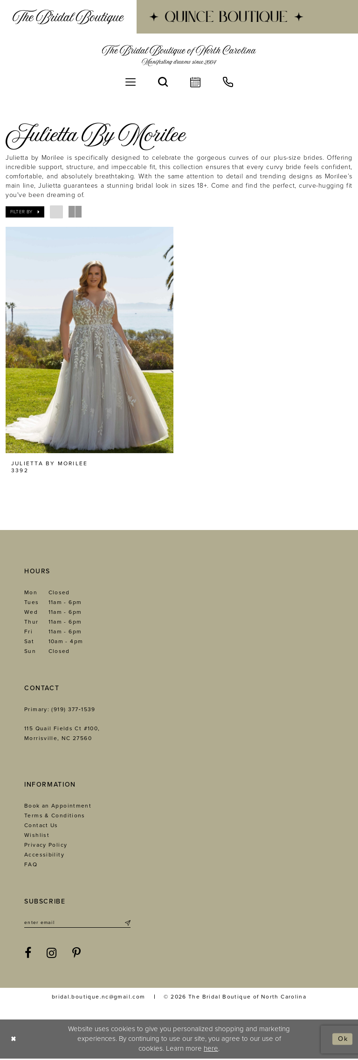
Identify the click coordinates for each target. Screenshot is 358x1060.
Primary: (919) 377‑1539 (60, 710)
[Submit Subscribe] (127, 923)
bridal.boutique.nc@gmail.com (98, 997)
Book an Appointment (57, 806)
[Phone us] (228, 82)
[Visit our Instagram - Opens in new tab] (51, 954)
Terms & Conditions (54, 816)
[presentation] (89, 340)
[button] (130, 82)
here (211, 1050)
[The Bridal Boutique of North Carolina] (179, 55)
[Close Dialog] (14, 1040)
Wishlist (36, 835)
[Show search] (163, 82)
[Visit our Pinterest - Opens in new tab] (77, 954)
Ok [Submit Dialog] (342, 1040)
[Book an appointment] (195, 82)
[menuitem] (68, 17)
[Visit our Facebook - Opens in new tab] (28, 954)
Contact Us (41, 825)
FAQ (30, 865)
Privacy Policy (45, 845)
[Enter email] (77, 923)
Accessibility (44, 855)
